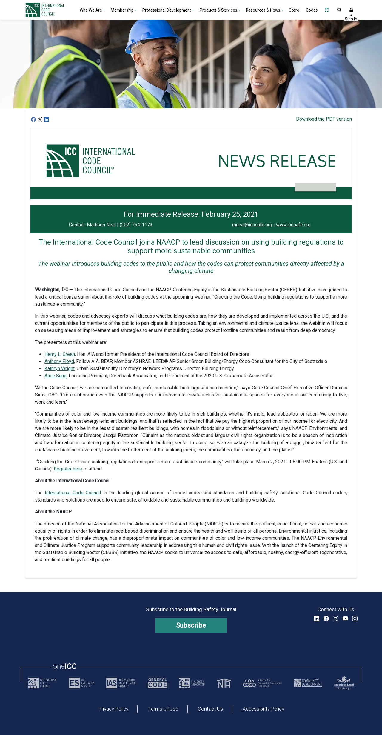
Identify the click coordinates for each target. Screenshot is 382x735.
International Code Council (73, 493)
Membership (122, 10)
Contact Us (210, 709)
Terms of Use (163, 709)
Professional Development (166, 10)
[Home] (48, 10)
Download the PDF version (324, 119)
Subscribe (191, 625)
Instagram (354, 618)
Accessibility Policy (263, 709)
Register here (68, 469)
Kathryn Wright (59, 368)
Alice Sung (55, 376)
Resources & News (263, 10)
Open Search (339, 10)
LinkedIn (316, 618)
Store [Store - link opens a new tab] (294, 10)
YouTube (345, 618)
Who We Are (91, 10)
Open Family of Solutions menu (327, 10)
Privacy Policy (113, 709)
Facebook (326, 618)
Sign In (351, 10)
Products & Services (218, 10)
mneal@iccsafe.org (252, 224)
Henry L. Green (59, 354)
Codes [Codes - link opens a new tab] (312, 10)
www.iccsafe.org (293, 224)
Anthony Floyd (59, 361)
